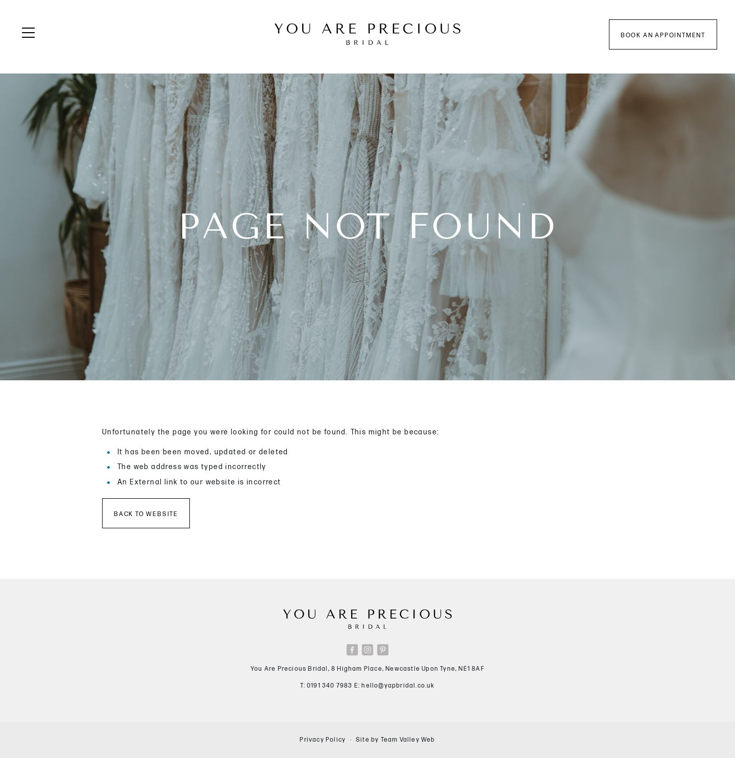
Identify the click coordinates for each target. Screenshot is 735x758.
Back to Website (146, 514)
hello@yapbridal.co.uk (397, 686)
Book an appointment (663, 35)
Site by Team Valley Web (395, 740)
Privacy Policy (323, 740)
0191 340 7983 (330, 686)
